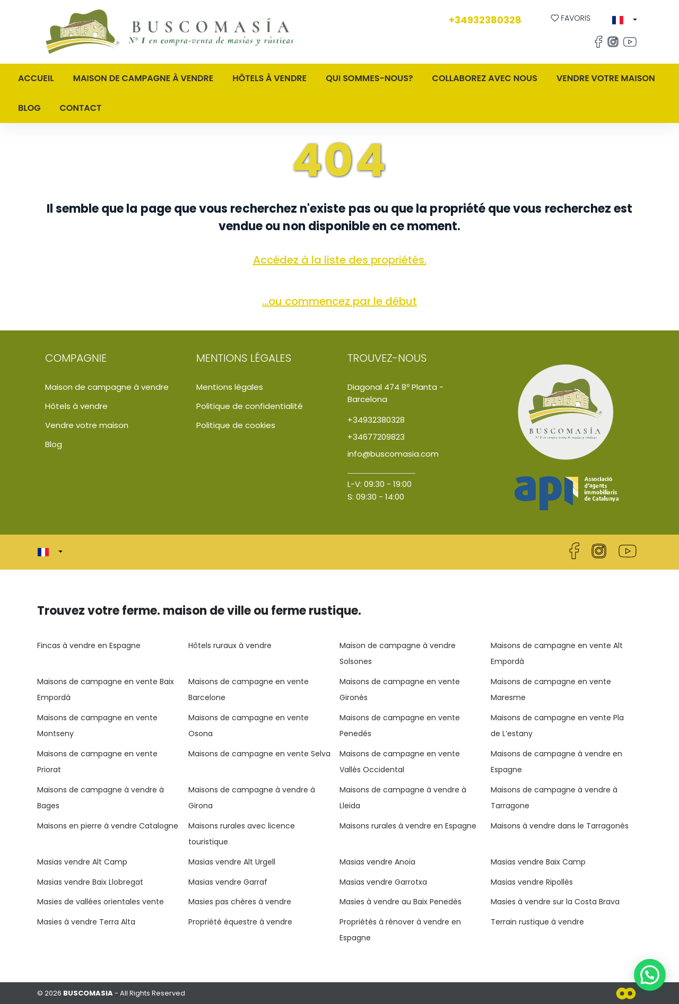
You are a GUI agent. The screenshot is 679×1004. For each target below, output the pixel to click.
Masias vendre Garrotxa (383, 882)
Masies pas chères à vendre (239, 901)
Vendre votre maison (605, 78)
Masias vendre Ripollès (532, 882)
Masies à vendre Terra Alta (86, 921)
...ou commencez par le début (339, 301)
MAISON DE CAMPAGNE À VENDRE (143, 78)
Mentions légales (229, 386)
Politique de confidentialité (249, 406)
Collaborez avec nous (484, 78)
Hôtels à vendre (269, 78)
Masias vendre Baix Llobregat (90, 882)
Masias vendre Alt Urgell (231, 862)
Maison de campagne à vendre (107, 386)
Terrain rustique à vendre (537, 921)
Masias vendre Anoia (377, 862)
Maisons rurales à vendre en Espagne (408, 825)
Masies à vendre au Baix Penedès (401, 901)
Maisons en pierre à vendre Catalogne (107, 825)
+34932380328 (485, 20)
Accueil (36, 78)
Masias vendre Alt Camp (82, 862)
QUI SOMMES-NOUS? (369, 78)
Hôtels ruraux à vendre (230, 645)
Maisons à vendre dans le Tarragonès (560, 825)
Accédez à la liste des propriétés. (339, 259)
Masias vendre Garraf (227, 882)
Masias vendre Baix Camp (538, 862)
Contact (80, 108)
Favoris (570, 18)
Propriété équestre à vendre (240, 921)
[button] (625, 20)
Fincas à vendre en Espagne (89, 645)
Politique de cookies (235, 425)
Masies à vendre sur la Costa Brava (555, 901)
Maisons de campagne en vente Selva (259, 753)
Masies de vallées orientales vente (100, 901)
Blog (29, 108)
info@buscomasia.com (393, 453)
